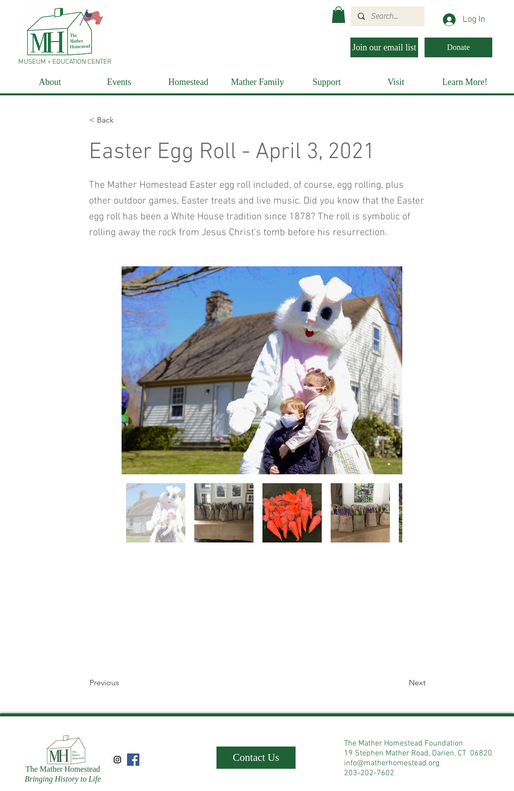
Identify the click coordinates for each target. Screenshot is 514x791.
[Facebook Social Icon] (133, 759)
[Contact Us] (256, 758)
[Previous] (122, 683)
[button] (338, 14)
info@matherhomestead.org (391, 763)
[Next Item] (385, 370)
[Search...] (387, 16)
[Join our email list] (384, 47)
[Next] (401, 683)
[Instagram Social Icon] (117, 759)
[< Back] (122, 120)
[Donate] (458, 47)
